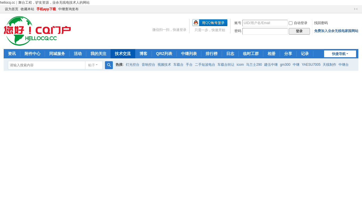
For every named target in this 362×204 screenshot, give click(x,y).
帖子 (91, 65)
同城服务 (57, 53)
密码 (237, 31)
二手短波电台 (205, 65)
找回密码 (321, 23)
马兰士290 (254, 65)
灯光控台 (132, 65)
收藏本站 (27, 9)
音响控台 (148, 65)
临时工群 (251, 53)
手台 (189, 65)
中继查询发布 (68, 9)
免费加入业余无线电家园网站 (336, 31)
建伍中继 (271, 65)
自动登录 (298, 23)
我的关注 (98, 53)
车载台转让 (225, 65)
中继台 (344, 65)
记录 (305, 53)
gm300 (285, 65)
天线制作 (329, 65)
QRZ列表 (164, 53)
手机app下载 (46, 9)
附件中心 (32, 53)
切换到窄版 (355, 9)
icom (240, 65)
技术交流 (123, 53)
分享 (288, 53)
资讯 (12, 53)
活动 (78, 53)
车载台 (178, 65)
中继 (296, 65)
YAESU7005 (311, 65)
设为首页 (11, 9)
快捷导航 (339, 54)
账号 (237, 23)
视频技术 (164, 65)
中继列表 (189, 53)
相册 (271, 53)
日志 (230, 53)
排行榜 (211, 53)
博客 (143, 53)
